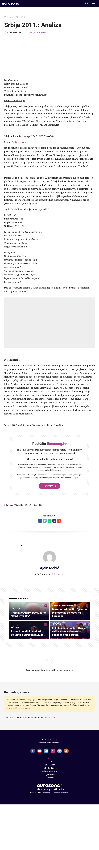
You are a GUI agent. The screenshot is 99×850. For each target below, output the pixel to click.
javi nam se (26, 753)
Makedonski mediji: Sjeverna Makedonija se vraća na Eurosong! (67, 635)
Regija (35, 505)
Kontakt (50, 823)
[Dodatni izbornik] (93, 3)
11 (45, 647)
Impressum (50, 810)
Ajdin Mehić (58, 574)
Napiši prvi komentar (36, 32)
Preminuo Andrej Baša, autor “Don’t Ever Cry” (25, 636)
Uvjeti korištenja (50, 813)
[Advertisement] (49, 56)
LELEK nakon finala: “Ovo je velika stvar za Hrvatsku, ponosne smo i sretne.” (70, 676)
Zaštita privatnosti (50, 817)
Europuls (10, 505)
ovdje (66, 287)
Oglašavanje (50, 820)
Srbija (42, 505)
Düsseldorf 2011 (23, 505)
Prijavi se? (49, 762)
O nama (50, 807)
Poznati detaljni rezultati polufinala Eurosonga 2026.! (26, 676)
